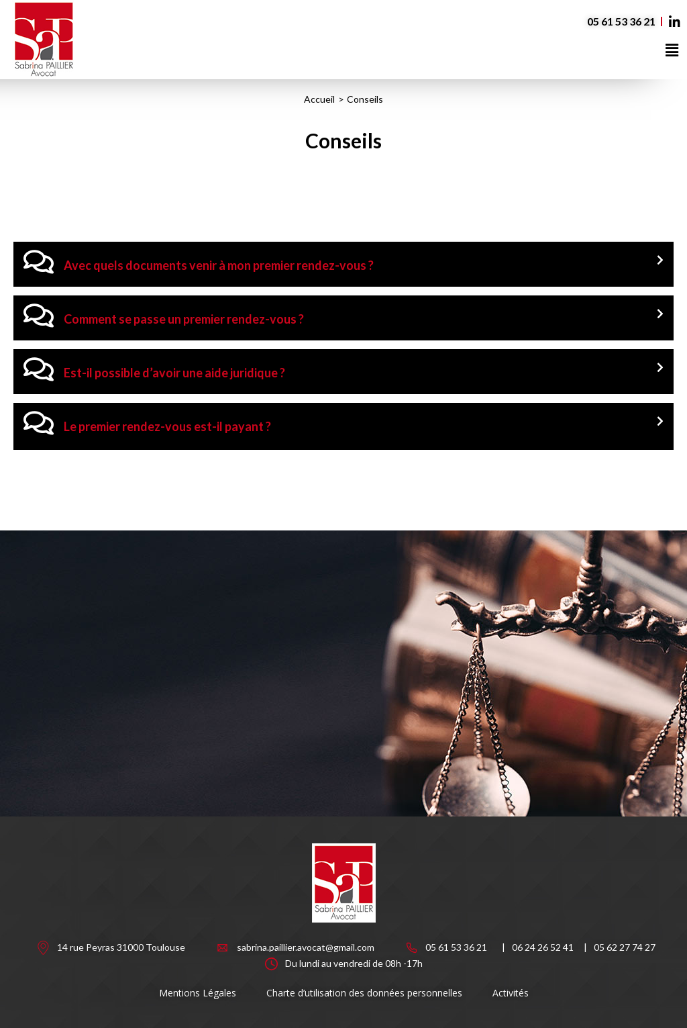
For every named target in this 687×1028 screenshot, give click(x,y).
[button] (672, 50)
